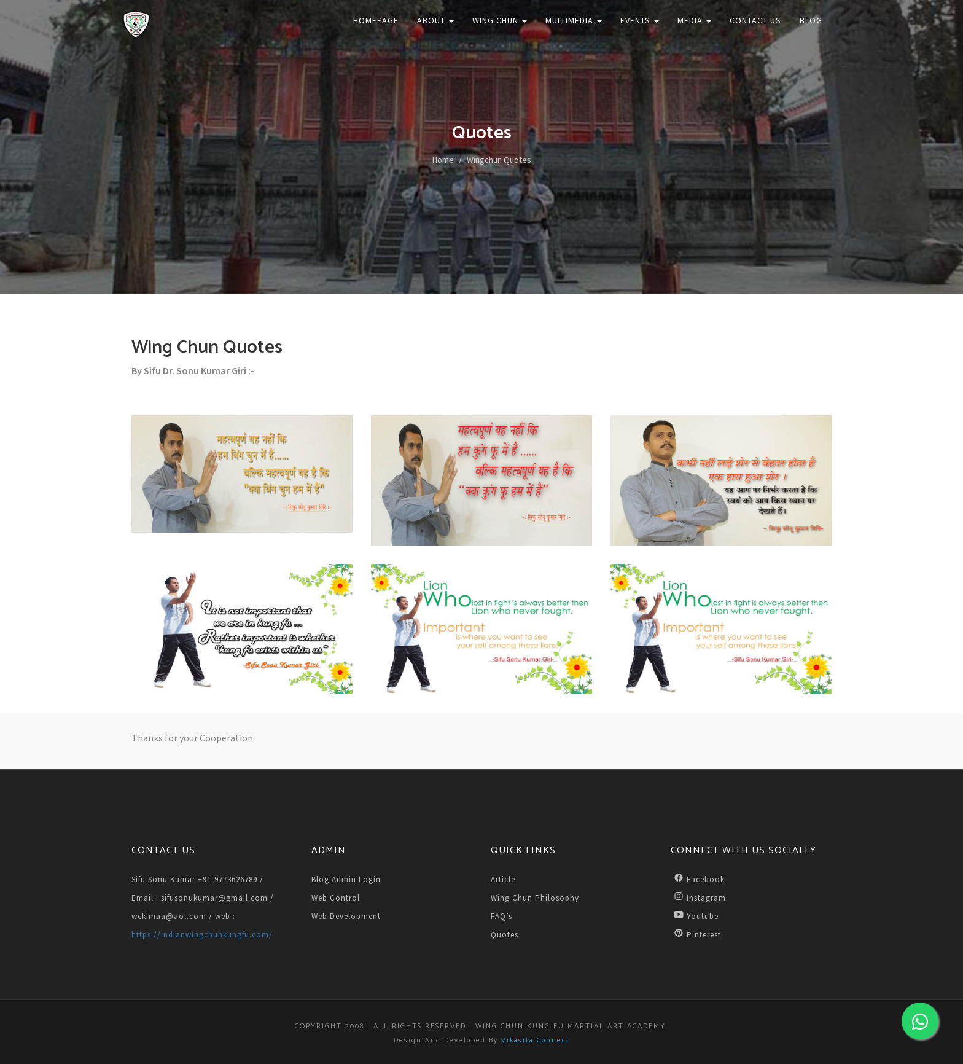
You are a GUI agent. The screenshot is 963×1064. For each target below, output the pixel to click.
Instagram (698, 897)
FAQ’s (501, 916)
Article (503, 879)
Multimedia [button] (573, 20)
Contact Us (755, 20)
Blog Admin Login (346, 879)
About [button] (435, 20)
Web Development (346, 916)
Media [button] (694, 20)
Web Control (335, 898)
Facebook (698, 879)
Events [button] (639, 20)
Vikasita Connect (535, 1040)
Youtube (695, 915)
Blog (811, 20)
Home (443, 159)
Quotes (504, 934)
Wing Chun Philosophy (535, 898)
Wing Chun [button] (499, 20)
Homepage (376, 20)
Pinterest (696, 934)
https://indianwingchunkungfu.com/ (202, 934)
